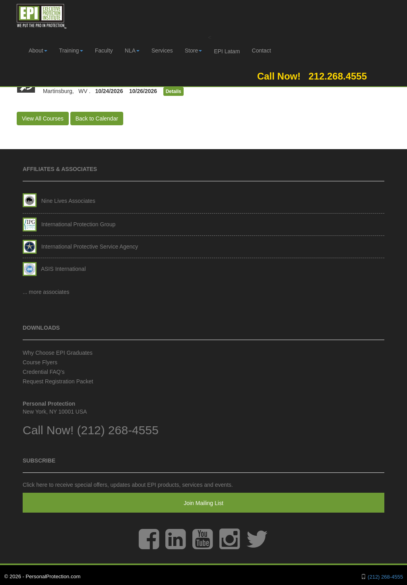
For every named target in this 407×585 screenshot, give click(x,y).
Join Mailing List (203, 503)
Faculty (104, 50)
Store (193, 50)
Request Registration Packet (58, 381)
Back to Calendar (97, 118)
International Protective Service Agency (80, 246)
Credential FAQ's (43, 372)
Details (173, 91)
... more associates (46, 292)
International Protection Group (69, 224)
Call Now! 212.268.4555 (309, 76)
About (38, 50)
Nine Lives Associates (59, 201)
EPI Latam (227, 51)
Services (162, 50)
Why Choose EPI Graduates (58, 353)
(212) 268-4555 (118, 430)
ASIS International (54, 269)
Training (71, 50)
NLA (132, 50)
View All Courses (43, 118)
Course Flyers (40, 362)
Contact (261, 50)
